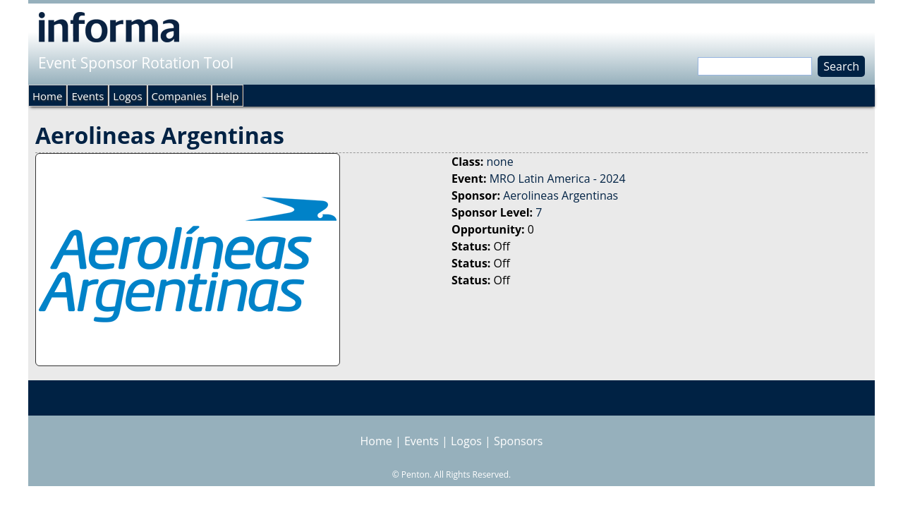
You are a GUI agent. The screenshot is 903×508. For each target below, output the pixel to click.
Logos (127, 96)
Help (227, 96)
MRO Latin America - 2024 (558, 178)
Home (47, 96)
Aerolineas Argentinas (560, 195)
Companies (179, 96)
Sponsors (518, 441)
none (499, 161)
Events (87, 96)
